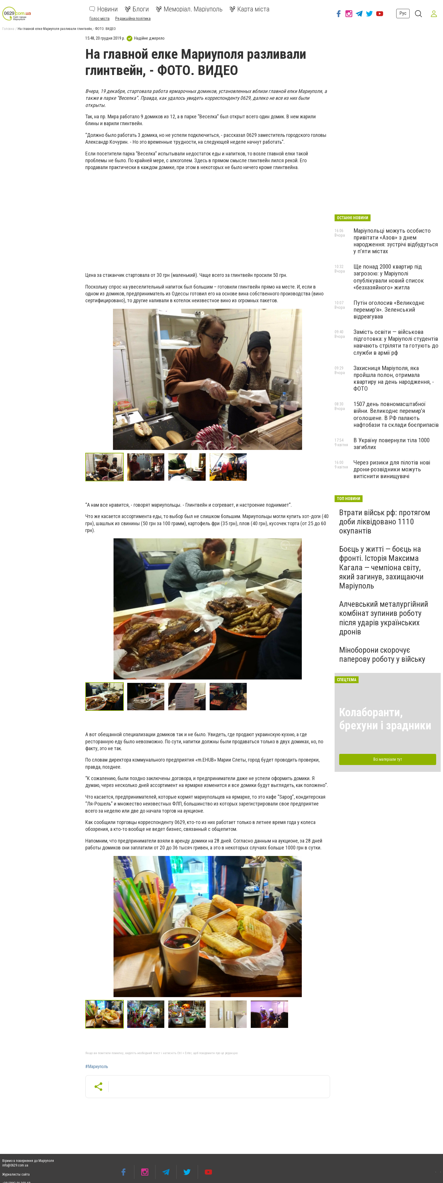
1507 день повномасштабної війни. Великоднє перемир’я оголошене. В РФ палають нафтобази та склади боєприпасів (396, 414)
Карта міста (249, 9)
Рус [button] (402, 13)
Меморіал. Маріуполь (189, 9)
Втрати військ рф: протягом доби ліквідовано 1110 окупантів (384, 521)
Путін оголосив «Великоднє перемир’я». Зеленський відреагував (388, 309)
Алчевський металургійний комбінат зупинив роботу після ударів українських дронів (383, 617)
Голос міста (100, 18)
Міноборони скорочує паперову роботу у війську (382, 654)
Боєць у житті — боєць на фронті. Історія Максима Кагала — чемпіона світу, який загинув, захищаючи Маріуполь (381, 567)
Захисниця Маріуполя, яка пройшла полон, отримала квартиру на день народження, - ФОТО (393, 378)
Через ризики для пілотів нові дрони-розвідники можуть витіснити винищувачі (391, 469)
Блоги (137, 9)
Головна (8, 29)
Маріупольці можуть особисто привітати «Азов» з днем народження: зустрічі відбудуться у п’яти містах (395, 241)
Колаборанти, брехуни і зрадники (385, 719)
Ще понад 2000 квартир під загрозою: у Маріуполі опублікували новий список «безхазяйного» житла (388, 277)
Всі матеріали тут (387, 759)
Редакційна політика (133, 18)
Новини (103, 9)
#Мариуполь (96, 1066)
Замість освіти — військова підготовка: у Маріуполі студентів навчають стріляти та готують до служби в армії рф (395, 342)
